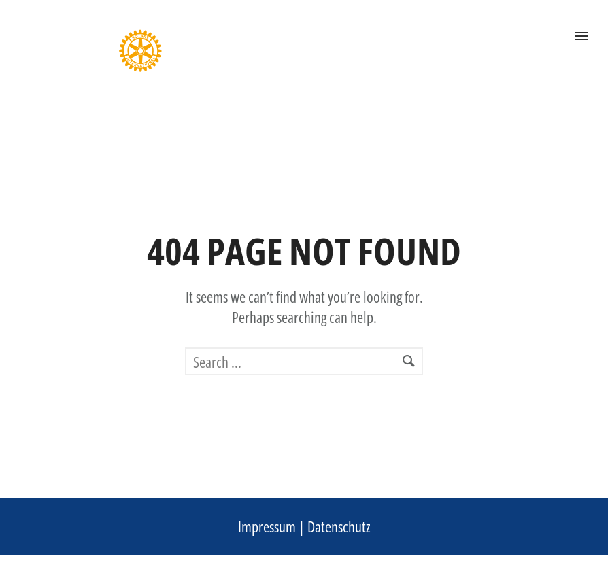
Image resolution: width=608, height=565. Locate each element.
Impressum (267, 526)
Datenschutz (339, 526)
